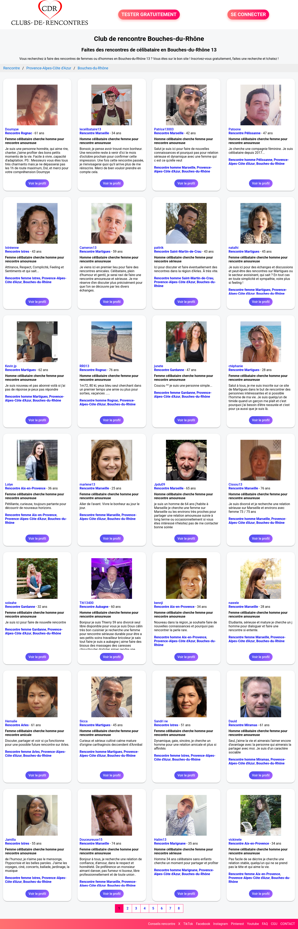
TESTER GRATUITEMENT (149, 14)
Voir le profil (37, 183)
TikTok (188, 924)
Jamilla (10, 840)
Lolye (9, 484)
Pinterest (237, 924)
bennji (158, 603)
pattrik (159, 248)
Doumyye (12, 129)
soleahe (10, 603)
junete (158, 366)
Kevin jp (10, 366)
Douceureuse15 (91, 840)
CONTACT (287, 924)
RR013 (84, 366)
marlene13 (87, 484)
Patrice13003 (164, 129)
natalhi (234, 248)
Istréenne (12, 248)
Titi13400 (87, 603)
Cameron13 (88, 248)
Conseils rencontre (161, 924)
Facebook (203, 924)
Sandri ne (161, 721)
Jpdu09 (159, 484)
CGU (274, 924)
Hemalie (11, 721)
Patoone (235, 129)
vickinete (235, 840)
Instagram (220, 924)
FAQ (265, 924)
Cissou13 (235, 484)
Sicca (83, 721)
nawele (234, 603)
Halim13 (160, 840)
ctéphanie (236, 366)
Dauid (233, 721)
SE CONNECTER (248, 14)
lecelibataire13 (90, 129)
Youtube (253, 924)
